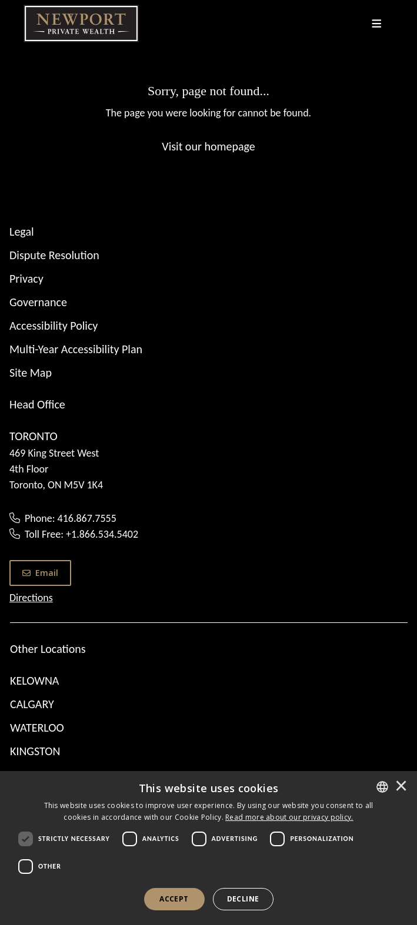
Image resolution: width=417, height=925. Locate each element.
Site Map (30, 373)
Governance (38, 302)
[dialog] (208, 848)
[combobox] (382, 787)
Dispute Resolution (54, 255)
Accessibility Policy (53, 326)
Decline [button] (243, 899)
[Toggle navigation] (376, 23)
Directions (31, 597)
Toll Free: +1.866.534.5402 (81, 534)
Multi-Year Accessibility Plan (75, 349)
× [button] (401, 787)
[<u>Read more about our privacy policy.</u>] (289, 817)
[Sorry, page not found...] (208, 118)
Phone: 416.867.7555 (70, 518)
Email (40, 572)
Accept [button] (173, 899)
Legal (21, 231)
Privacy (26, 279)
